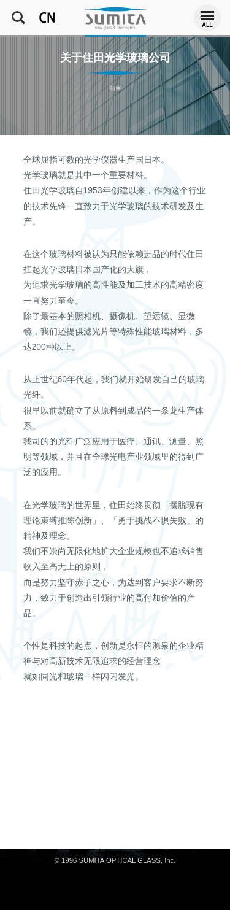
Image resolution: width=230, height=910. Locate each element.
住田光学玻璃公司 (115, 18)
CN (47, 17)
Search (18, 17)
